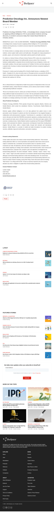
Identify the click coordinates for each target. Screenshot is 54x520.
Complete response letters (10, 251)
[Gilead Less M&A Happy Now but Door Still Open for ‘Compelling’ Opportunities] (48, 319)
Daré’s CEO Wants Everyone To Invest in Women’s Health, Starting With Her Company (21, 327)
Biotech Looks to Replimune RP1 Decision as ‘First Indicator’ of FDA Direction (19, 336)
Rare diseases (6, 352)
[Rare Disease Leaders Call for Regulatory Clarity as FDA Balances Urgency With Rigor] (48, 355)
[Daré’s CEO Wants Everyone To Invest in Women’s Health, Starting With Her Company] (48, 328)
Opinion (5, 272)
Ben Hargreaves (6, 337)
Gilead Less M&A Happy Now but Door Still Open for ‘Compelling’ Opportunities (20, 317)
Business (9, 15)
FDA (4, 343)
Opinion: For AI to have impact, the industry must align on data (16, 274)
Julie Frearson (5, 275)
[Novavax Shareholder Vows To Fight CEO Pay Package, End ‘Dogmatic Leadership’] (14, 415)
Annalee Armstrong (6, 319)
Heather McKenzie (6, 254)
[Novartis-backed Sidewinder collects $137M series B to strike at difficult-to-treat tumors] (39, 394)
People (5, 198)
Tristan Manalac (6, 284)
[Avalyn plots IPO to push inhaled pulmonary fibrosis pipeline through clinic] (14, 394)
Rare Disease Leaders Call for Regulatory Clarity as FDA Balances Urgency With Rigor (21, 354)
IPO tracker (6, 402)
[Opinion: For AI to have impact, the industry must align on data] (48, 275)
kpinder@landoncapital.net (9, 175)
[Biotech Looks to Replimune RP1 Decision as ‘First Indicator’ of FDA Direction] (48, 337)
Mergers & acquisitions (9, 316)
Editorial (5, 260)
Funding (30, 402)
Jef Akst (4, 263)
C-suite (4, 424)
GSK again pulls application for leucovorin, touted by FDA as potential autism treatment (21, 283)
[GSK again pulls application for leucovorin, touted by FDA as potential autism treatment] (48, 284)
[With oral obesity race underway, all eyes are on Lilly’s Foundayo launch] (48, 263)
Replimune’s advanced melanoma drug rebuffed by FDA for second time (18, 253)
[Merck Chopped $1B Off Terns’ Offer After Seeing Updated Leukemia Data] (39, 415)
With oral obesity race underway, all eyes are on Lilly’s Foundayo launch (18, 262)
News (4, 15)
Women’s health (7, 325)
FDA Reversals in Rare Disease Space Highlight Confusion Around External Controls (21, 345)
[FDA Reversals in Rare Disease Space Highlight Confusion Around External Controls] (48, 346)
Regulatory (6, 281)
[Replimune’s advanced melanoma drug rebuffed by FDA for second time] (48, 254)
